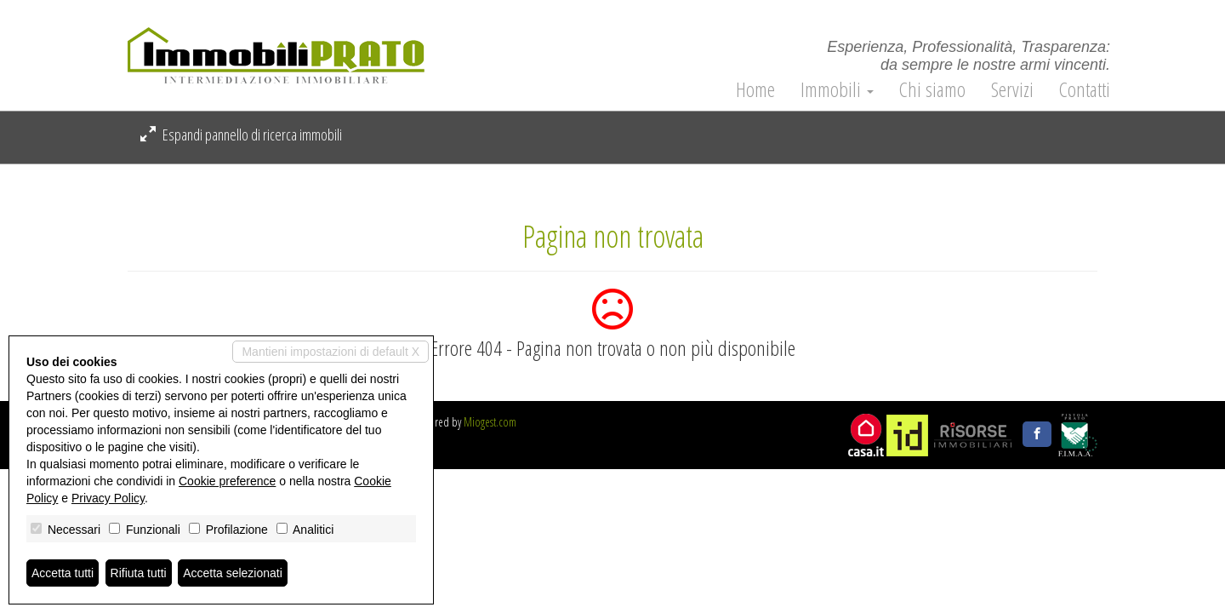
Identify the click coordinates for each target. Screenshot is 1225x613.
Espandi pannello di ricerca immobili (241, 134)
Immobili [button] (837, 89)
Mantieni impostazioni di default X (330, 351)
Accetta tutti (62, 573)
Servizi (1012, 89)
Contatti (1084, 89)
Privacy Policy (108, 498)
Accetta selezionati (232, 573)
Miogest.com (490, 422)
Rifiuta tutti (139, 573)
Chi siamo (932, 89)
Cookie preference (227, 481)
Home (755, 89)
